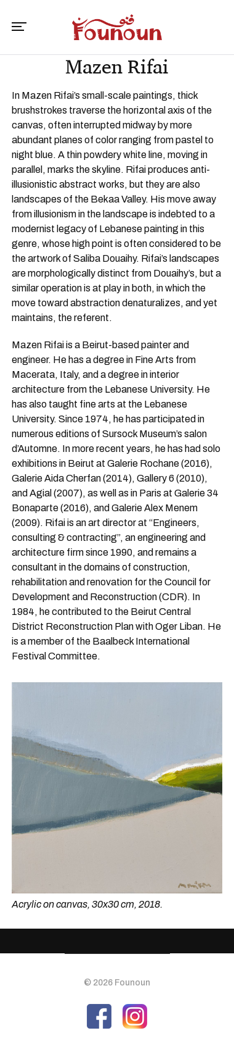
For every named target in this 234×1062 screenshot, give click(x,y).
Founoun (132, 982)
